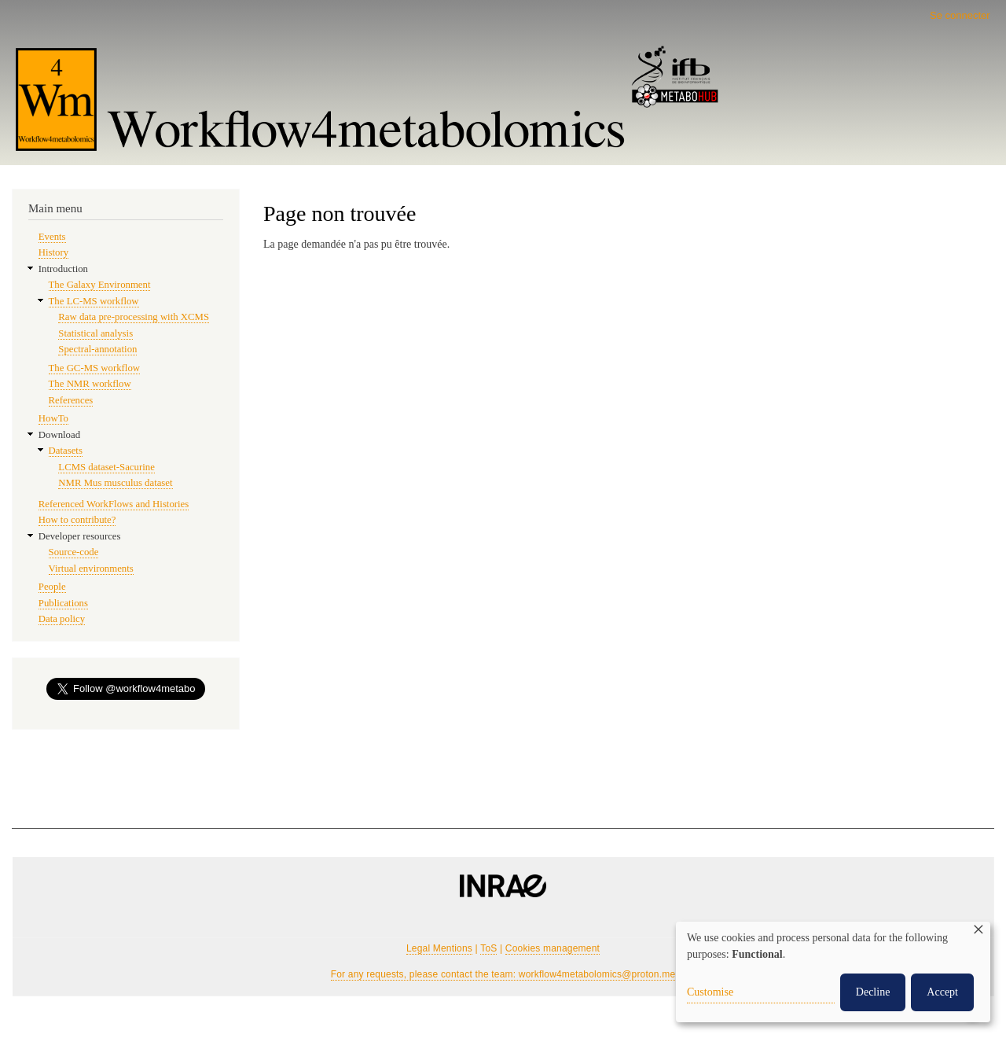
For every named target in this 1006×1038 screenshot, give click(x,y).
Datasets (66, 450)
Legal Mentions (439, 948)
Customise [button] (710, 992)
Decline (873, 992)
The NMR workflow (90, 383)
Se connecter (960, 15)
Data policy (62, 618)
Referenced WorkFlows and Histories (114, 504)
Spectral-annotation (97, 349)
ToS (488, 948)
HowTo (53, 418)
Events (52, 236)
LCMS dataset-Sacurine (106, 467)
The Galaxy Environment (100, 284)
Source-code (74, 552)
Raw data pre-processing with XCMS (133, 316)
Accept (942, 992)
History (53, 252)
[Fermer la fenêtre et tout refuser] (978, 931)
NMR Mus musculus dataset (115, 482)
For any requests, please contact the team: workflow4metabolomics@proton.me (503, 974)
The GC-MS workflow (94, 368)
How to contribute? (77, 519)
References (71, 400)
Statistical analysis (95, 333)
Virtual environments (91, 568)
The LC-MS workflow (94, 301)
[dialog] (833, 972)
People (52, 586)
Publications (63, 603)
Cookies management (552, 948)
